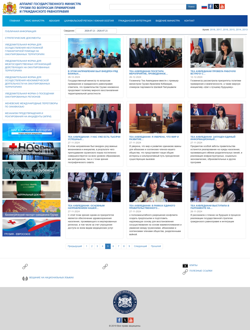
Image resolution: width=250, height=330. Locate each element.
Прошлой (156, 246)
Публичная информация (20, 31)
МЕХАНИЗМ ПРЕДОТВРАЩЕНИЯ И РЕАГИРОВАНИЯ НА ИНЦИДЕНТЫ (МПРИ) (28, 115)
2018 (212, 29)
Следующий (140, 246)
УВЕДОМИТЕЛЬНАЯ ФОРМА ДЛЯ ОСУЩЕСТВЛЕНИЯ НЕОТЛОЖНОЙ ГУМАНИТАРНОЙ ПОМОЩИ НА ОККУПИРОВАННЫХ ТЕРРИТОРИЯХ (25, 49)
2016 (225, 29)
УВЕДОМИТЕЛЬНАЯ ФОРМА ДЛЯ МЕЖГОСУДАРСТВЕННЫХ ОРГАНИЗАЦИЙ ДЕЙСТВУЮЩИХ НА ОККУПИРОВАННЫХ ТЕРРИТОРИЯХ (28, 66)
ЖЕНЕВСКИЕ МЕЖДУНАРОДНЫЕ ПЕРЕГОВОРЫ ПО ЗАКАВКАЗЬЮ (31, 105)
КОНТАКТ (189, 21)
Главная (15, 21)
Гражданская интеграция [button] (134, 21)
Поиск (191, 6)
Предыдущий (75, 246)
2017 (219, 29)
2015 (232, 29)
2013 (245, 29)
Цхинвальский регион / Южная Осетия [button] (89, 21)
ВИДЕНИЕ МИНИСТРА (168, 21)
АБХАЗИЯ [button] (54, 21)
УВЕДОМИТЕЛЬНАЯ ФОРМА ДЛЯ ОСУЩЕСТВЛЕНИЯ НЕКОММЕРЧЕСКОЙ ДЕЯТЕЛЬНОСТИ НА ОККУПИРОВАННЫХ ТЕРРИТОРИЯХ (27, 82)
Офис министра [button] (34, 21)
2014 (238, 29)
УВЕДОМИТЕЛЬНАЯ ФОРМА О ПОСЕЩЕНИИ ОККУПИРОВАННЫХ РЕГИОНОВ (29, 95)
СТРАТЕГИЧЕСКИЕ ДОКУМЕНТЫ (23, 38)
